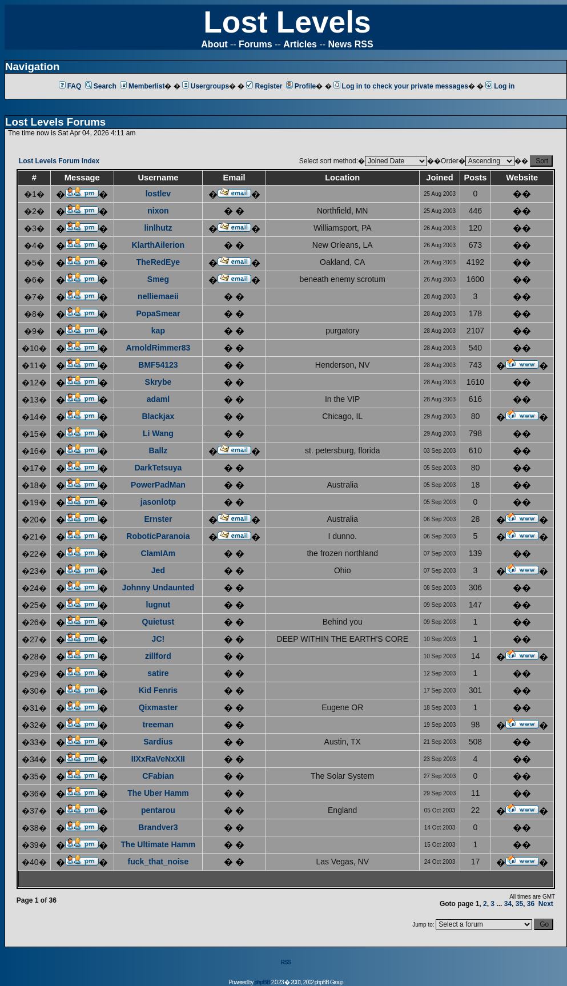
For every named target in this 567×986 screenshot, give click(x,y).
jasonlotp (158, 501)
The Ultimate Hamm (158, 844)
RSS (286, 962)
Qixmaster (158, 707)
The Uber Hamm (157, 793)
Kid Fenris (158, 690)
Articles (300, 44)
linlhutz (158, 227)
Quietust (158, 621)
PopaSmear (158, 313)
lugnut (158, 604)
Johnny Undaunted (158, 587)
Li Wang (158, 433)
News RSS (350, 44)
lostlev (158, 193)
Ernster (158, 519)
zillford (158, 656)
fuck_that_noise (158, 861)
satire (157, 673)
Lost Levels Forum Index (59, 161)
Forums (255, 44)
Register (264, 86)
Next (545, 904)
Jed (158, 570)
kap (158, 330)
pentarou (158, 810)
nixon (157, 210)
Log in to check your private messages (400, 86)
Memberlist (142, 86)
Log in (499, 86)
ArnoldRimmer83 (158, 347)
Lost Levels (287, 22)
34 (508, 904)
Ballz (158, 450)
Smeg (158, 279)
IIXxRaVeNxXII (158, 758)
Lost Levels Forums (55, 122)
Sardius (157, 741)
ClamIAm (158, 553)
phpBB (262, 982)
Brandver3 (158, 827)
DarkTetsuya (158, 467)
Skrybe (158, 382)
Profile (301, 86)
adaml (158, 399)
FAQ (70, 86)
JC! (158, 638)
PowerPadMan (158, 484)
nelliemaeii (158, 296)
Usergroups (205, 86)
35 (519, 904)
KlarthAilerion (158, 244)
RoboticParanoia (158, 536)
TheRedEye (158, 262)
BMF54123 (158, 364)
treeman (158, 724)
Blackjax (158, 416)
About (214, 44)
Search (100, 86)
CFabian (158, 775)
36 (530, 904)
